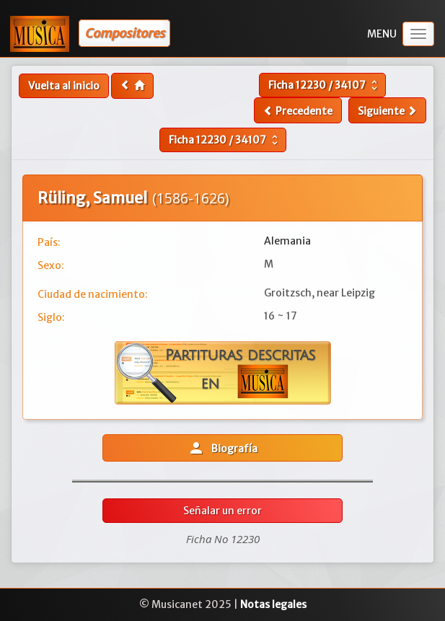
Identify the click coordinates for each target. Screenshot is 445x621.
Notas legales (273, 604)
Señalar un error (222, 510)
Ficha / (324, 85)
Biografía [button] (222, 448)
